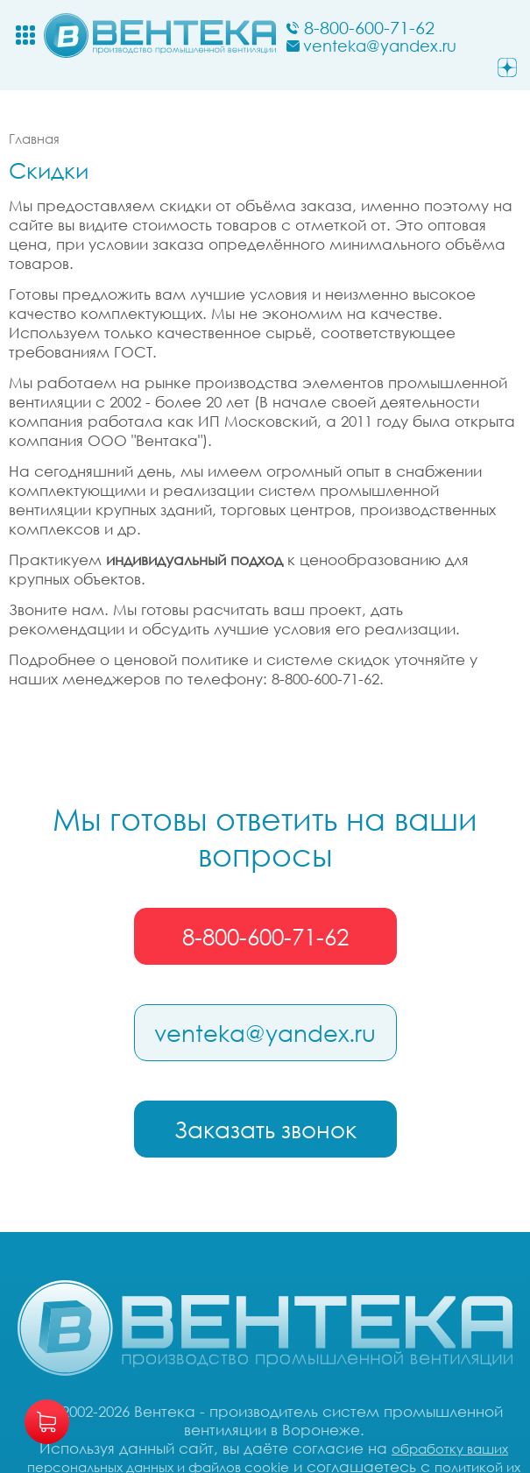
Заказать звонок (265, 1129)
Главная (34, 138)
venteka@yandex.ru (265, 1033)
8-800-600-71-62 (265, 937)
